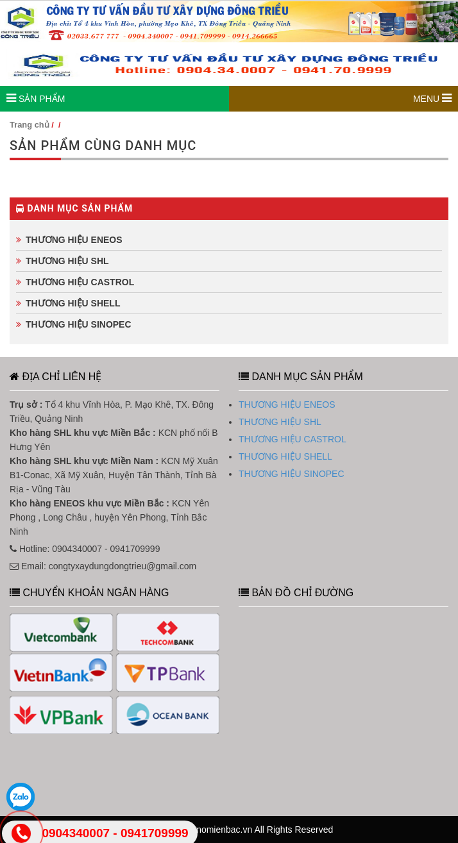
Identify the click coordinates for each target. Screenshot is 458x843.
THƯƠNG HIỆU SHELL (73, 303)
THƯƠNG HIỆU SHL (67, 261)
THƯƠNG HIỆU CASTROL (80, 282)
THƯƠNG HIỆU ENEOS (74, 240)
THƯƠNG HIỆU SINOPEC (78, 324)
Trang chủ (29, 124)
